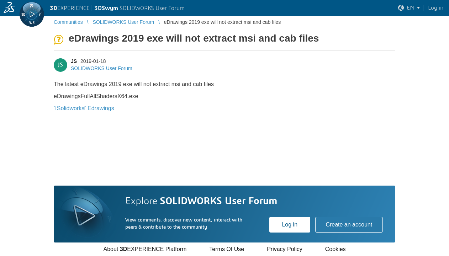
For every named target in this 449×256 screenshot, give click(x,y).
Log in (289, 225)
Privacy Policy (284, 249)
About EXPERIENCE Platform (144, 249)
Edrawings (101, 108)
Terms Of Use (226, 249)
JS (74, 61)
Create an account (349, 225)
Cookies (335, 249)
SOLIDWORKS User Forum (101, 68)
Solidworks (70, 108)
